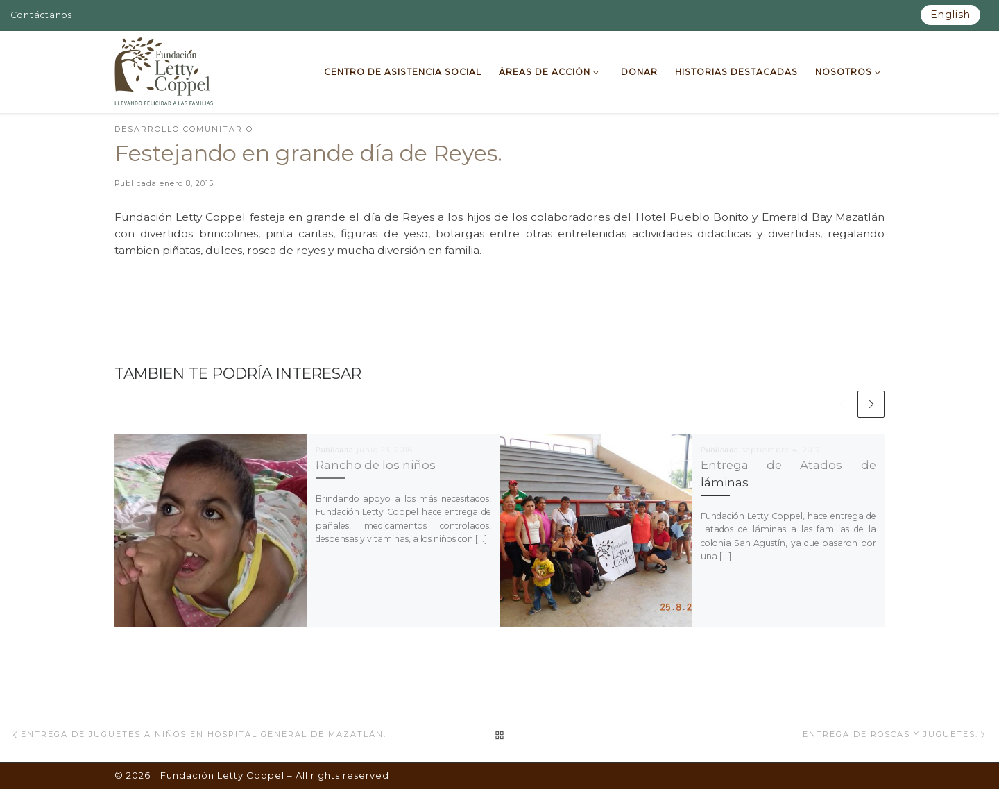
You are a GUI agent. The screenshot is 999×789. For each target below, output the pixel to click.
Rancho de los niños (376, 465)
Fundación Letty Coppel (222, 775)
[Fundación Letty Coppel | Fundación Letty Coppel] (164, 70)
